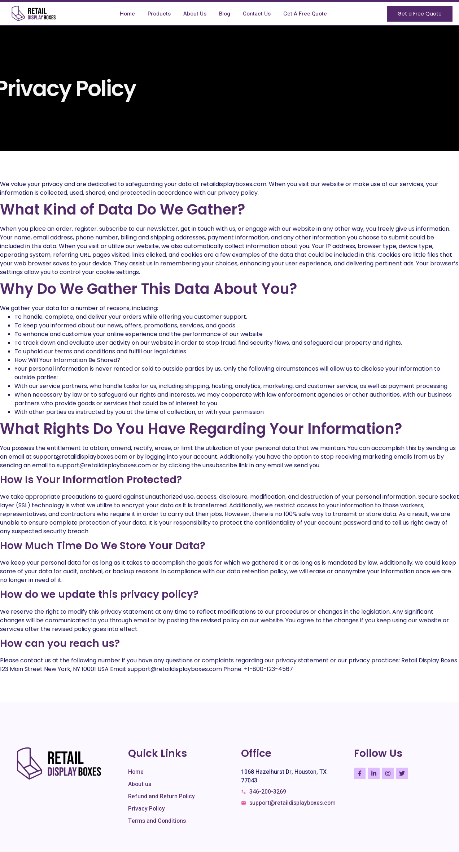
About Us (194, 14)
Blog (224, 14)
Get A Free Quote (305, 14)
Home (127, 14)
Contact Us (257, 14)
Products (159, 14)
